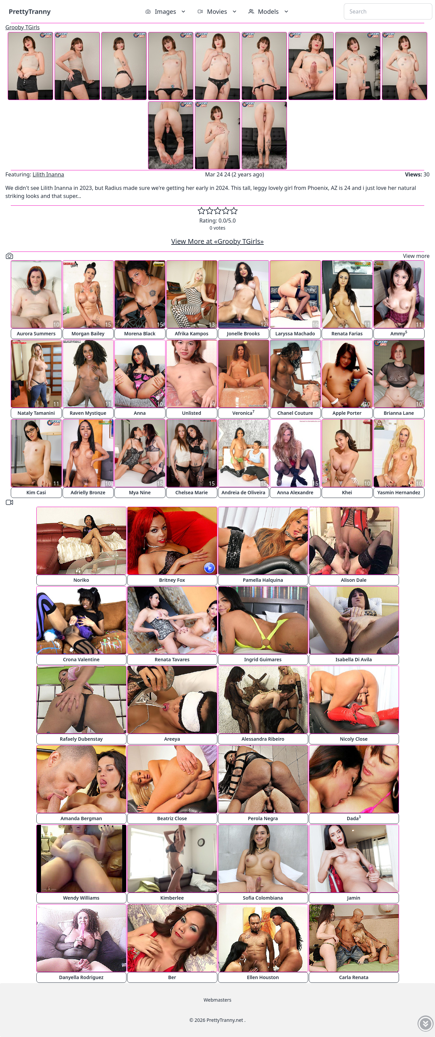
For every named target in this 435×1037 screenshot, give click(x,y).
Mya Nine (140, 492)
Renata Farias (347, 333)
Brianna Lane (399, 413)
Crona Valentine (81, 659)
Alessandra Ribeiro (263, 739)
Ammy (399, 333)
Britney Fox (172, 580)
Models (269, 11)
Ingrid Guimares (263, 659)
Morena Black (139, 333)
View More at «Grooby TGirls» (217, 241)
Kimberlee (172, 898)
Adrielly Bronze (88, 492)
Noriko (81, 580)
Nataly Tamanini (36, 413)
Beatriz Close (172, 818)
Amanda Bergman (81, 818)
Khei (347, 492)
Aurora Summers (36, 333)
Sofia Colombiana (263, 898)
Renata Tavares (172, 659)
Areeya (172, 739)
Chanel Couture (295, 413)
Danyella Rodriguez (81, 977)
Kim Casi (36, 492)
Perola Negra (263, 818)
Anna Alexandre (295, 492)
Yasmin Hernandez (398, 492)
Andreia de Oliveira (243, 492)
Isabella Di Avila (353, 659)
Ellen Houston (263, 977)
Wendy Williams (81, 898)
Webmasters (217, 1000)
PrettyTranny (29, 11)
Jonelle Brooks (243, 333)
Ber (172, 977)
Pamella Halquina (263, 580)
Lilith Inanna (48, 174)
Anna (140, 413)
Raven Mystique (88, 413)
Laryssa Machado (295, 333)
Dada (354, 818)
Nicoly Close (354, 739)
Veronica (243, 412)
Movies (217, 11)
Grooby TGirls (22, 27)
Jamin (353, 898)
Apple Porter (346, 413)
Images (166, 11)
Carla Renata (353, 977)
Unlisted (191, 413)
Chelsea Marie (191, 492)
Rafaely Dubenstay (81, 739)
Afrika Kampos (192, 333)
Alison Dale (353, 580)
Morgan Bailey (87, 333)
